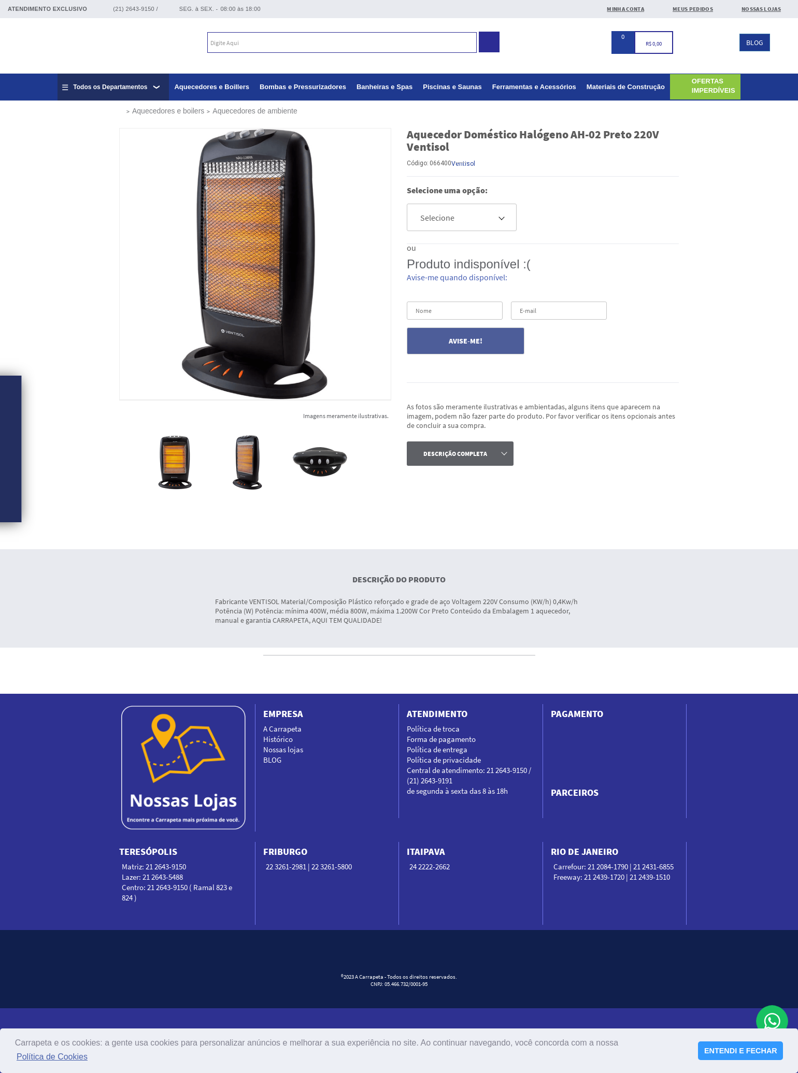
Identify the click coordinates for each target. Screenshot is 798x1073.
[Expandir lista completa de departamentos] (113, 87)
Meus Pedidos (693, 8)
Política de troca (433, 729)
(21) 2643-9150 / (135, 9)
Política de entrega (437, 749)
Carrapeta (61, 44)
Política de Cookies (52, 1056)
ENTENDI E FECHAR (740, 1051)
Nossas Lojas (761, 8)
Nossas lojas (283, 749)
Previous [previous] (142, 462)
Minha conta (625, 8)
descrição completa (455, 453)
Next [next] (368, 462)
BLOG (754, 42)
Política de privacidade (444, 760)
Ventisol (463, 163)
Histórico (278, 739)
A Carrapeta (282, 729)
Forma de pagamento (441, 739)
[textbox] (342, 42)
